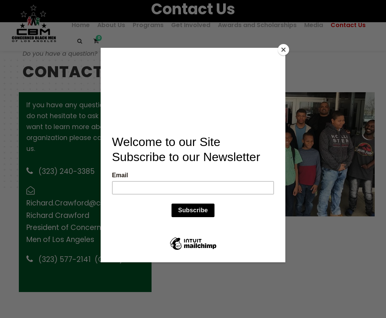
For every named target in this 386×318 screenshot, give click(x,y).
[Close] (283, 49)
